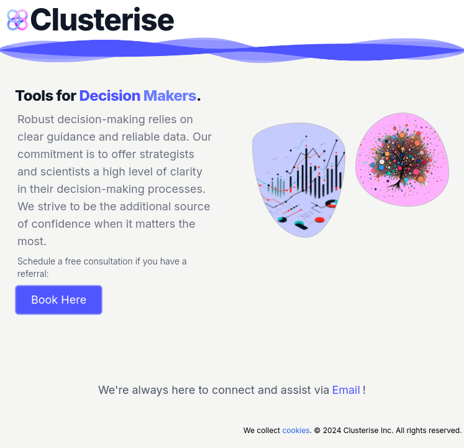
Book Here (58, 299)
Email (346, 389)
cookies (295, 430)
